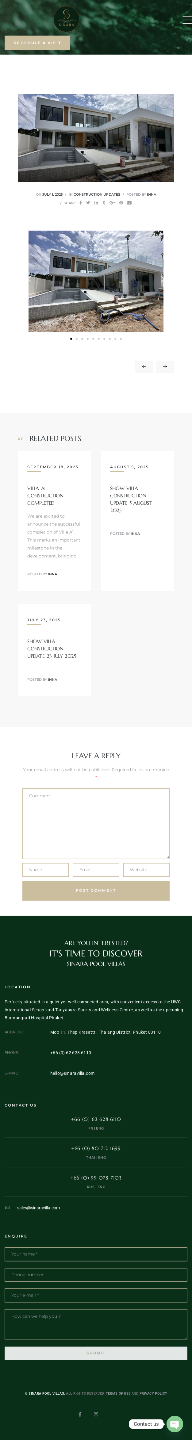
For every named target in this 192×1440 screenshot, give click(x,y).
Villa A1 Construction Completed (45, 495)
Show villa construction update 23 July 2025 (51, 648)
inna (151, 194)
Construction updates (97, 194)
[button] (37, 43)
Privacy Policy (153, 1404)
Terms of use (118, 1404)
